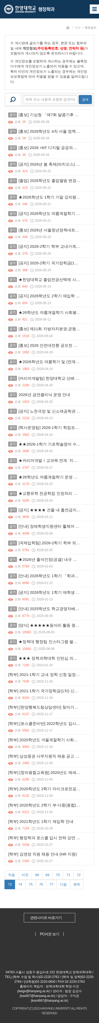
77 (51, 884)
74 (20, 884)
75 (30, 884)
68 (37, 875)
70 (58, 875)
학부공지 (90, 27)
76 (41, 884)
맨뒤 (76, 884)
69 (47, 875)
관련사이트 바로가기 (46, 918)
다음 (63, 884)
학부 (78, 27)
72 (79, 875)
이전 (25, 875)
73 (10, 884)
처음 (11, 875)
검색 (85, 99)
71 (68, 875)
